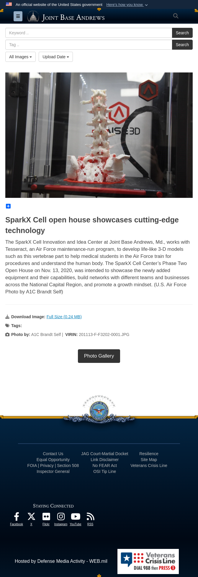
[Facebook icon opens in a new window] (16, 518)
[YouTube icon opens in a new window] (75, 518)
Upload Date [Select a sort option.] (55, 56)
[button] (127, 5)
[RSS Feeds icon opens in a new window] (90, 518)
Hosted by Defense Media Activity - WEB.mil (61, 561)
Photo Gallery (99, 356)
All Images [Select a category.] (20, 56)
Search (182, 32)
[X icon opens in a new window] (31, 518)
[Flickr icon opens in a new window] (46, 518)
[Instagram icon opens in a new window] (60, 518)
